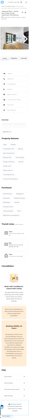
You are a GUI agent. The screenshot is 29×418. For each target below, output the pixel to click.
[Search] (15, 2)
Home (3, 6)
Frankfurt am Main (10, 6)
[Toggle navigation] (26, 2)
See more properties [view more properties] (6, 416)
